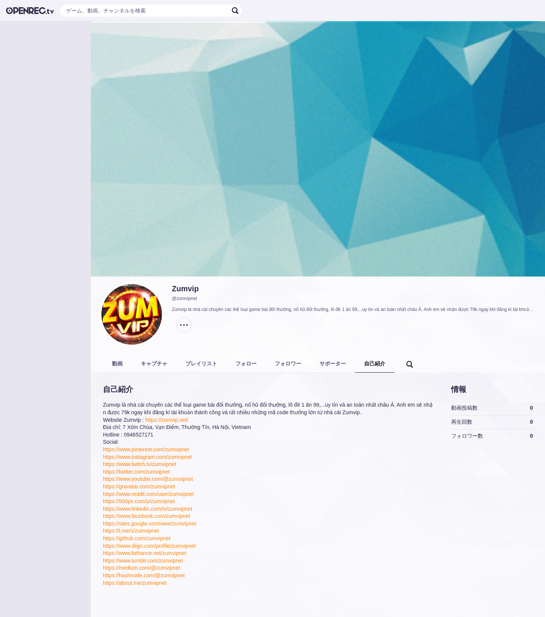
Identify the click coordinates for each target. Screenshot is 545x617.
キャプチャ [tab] (154, 364)
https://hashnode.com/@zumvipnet (144, 575)
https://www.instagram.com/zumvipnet (147, 457)
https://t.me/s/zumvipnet (131, 531)
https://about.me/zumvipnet (135, 583)
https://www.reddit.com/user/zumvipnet (148, 494)
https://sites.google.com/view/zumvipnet (149, 524)
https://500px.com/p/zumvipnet (139, 501)
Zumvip (185, 288)
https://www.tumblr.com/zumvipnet (143, 561)
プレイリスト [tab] (201, 364)
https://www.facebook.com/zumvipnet (146, 516)
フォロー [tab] (246, 364)
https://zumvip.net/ (166, 420)
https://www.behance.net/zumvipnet (144, 553)
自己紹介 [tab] (374, 364)
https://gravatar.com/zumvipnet (139, 486)
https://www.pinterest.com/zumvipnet (146, 449)
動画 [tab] (117, 364)
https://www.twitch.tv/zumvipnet (139, 464)
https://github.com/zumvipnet (136, 538)
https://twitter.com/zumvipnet (136, 472)
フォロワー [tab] (288, 364)
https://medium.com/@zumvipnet (141, 568)
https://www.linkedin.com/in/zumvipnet (147, 509)
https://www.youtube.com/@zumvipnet (148, 479)
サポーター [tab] (332, 364)
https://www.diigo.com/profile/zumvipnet (149, 546)
